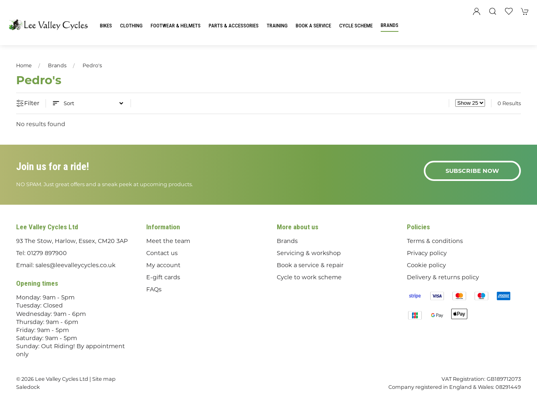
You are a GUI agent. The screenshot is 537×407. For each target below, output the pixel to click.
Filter (27, 103)
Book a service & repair (310, 265)
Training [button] (277, 26)
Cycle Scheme (356, 26)
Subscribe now (472, 170)
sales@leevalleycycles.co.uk (75, 265)
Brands (389, 25)
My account (163, 265)
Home (24, 65)
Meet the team (168, 241)
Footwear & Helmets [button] (176, 26)
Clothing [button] (131, 26)
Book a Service (313, 26)
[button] (493, 11)
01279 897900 (47, 253)
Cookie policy (426, 265)
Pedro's (92, 65)
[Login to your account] (477, 11)
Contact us (162, 253)
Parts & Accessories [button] (234, 26)
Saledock (28, 387)
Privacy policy (427, 253)
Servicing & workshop (309, 253)
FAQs (154, 289)
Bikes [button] (106, 26)
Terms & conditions (435, 241)
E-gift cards (163, 277)
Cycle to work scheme (309, 277)
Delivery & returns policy (443, 277)
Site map (104, 379)
